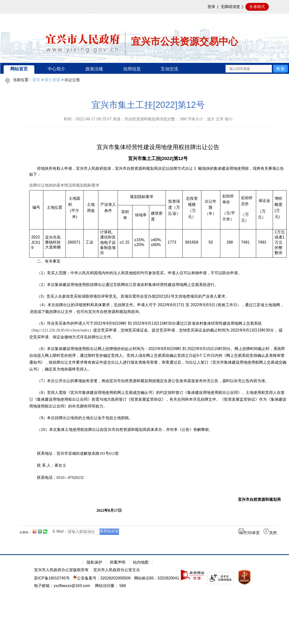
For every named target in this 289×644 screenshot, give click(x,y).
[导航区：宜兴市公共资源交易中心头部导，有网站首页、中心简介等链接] (144, 68)
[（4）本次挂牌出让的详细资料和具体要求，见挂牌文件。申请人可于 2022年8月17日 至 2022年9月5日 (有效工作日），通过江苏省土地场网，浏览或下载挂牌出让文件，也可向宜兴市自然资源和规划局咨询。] (158, 308)
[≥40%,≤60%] (157, 243)
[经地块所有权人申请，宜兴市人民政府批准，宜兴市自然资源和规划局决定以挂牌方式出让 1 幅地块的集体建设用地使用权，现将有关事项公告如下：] (158, 171)
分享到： (25, 532)
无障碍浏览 (230, 7)
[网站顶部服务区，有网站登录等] (144, 7)
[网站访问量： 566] (110, 586)
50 (211, 242)
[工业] (91, 243)
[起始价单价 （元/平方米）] (229, 209)
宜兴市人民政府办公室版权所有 (61, 570)
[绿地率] (140, 217)
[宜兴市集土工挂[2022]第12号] (158, 159)
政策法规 (94, 68)
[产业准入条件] (108, 209)
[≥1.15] (125, 243)
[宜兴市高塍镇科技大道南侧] (54, 243)
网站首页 (19, 68)
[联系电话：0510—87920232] (158, 477)
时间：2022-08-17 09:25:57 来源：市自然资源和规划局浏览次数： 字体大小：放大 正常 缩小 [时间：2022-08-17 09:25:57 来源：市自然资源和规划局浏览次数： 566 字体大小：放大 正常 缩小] (148, 119)
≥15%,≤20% (139, 242)
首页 (36, 80)
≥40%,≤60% (156, 242)
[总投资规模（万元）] (191, 209)
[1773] (174, 243)
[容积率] (125, 217)
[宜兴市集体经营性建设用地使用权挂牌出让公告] (158, 147)
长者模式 (257, 7)
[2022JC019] (36, 243)
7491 (245, 242)
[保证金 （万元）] (264, 209)
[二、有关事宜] (158, 261)
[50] (210, 243)
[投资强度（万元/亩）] (174, 209)
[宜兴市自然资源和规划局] (155, 499)
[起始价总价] (247, 201)
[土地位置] (54, 209)
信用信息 (132, 68)
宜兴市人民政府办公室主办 (116, 570)
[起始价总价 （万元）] (247, 209)
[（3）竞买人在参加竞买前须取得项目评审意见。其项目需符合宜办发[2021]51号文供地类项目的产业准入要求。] (160, 296)
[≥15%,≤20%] (140, 243)
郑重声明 (117, 562)
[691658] (191, 243)
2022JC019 (35, 242)
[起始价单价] (229, 199)
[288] (229, 243)
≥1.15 (125, 242)
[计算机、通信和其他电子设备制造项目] (108, 243)
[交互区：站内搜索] (256, 68)
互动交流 (169, 68)
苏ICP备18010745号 (52, 578)
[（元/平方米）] (229, 216)
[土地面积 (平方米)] (75, 209)
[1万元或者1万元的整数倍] (279, 243)
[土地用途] (91, 209)
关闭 (270, 533)
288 (229, 242)
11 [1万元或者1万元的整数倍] (280, 242)
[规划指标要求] (142, 197)
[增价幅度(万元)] (279, 209)
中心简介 (56, 68)
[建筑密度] (157, 217)
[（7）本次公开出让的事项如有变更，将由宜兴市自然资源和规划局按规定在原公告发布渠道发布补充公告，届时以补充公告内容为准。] (158, 381)
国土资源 (52, 80)
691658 (191, 242)
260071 (73, 242)
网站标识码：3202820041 (156, 578)
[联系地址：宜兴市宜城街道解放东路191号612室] (158, 453)
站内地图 (141, 562)
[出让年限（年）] (210, 209)
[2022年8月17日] (209, 510)
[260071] (75, 243)
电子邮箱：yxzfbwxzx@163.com (62, 586)
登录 (211, 7)
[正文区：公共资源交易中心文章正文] (148, 321)
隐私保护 (94, 562)
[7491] (247, 243)
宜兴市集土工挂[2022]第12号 (148, 105)
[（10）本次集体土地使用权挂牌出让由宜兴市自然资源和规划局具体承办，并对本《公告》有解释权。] (158, 429)
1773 (172, 242)
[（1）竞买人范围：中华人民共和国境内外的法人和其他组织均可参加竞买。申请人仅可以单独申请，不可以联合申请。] (158, 273)
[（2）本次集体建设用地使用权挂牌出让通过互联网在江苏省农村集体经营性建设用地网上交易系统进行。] (158, 284)
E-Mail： (60, 531)
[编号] (36, 209)
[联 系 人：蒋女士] (158, 465)
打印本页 (249, 533)
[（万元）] (247, 217)
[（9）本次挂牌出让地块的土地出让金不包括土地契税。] (158, 418)
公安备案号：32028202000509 (102, 578)
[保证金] (264, 201)
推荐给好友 (109, 531)
